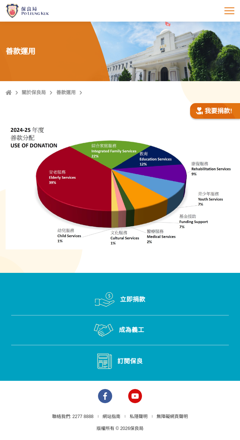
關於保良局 (34, 92)
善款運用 (66, 92)
